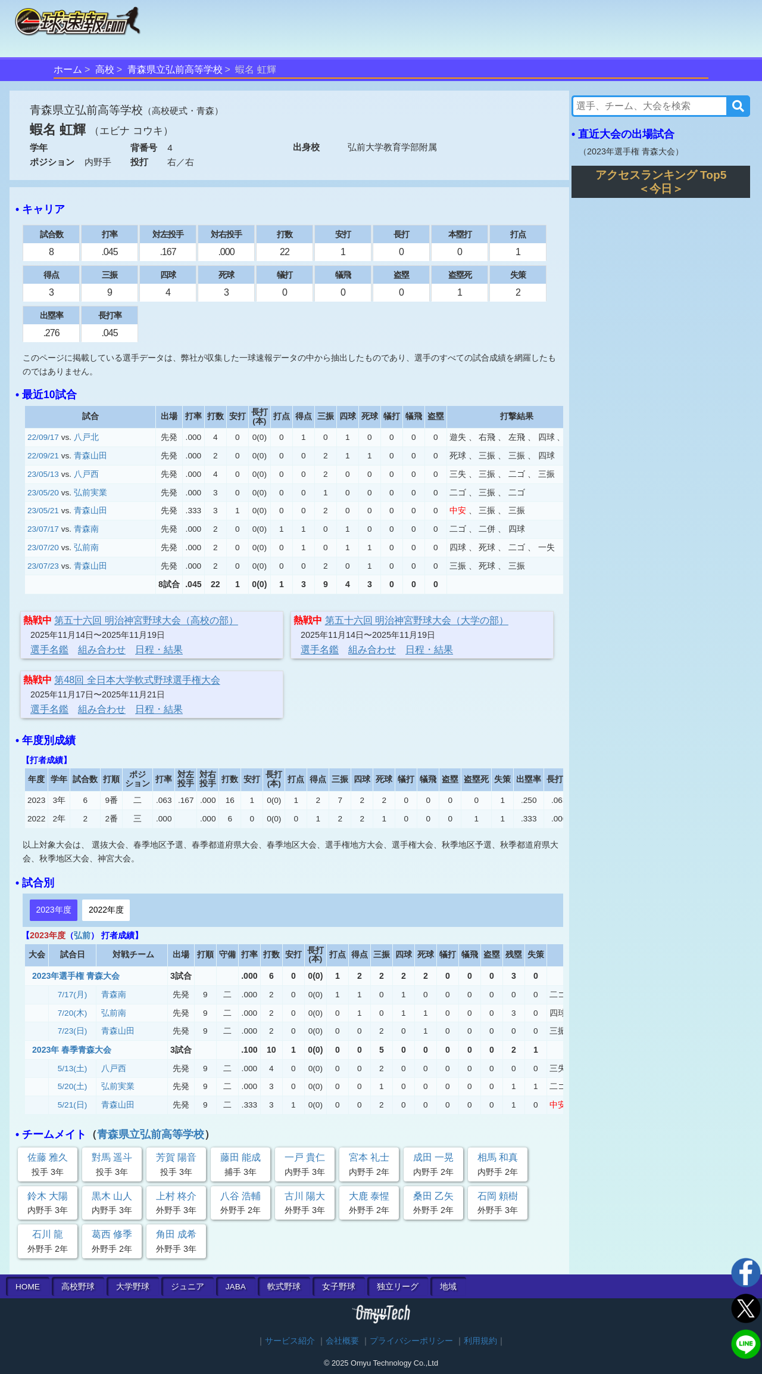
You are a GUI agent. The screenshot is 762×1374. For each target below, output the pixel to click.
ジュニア (187, 1286)
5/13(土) (73, 1068)
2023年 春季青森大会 (71, 1049)
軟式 (284, 1286)
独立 (398, 1286)
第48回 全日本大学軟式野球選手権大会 (137, 680)
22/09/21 (43, 455)
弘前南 (86, 547)
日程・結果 (159, 649)
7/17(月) (73, 994)
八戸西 (86, 474)
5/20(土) (73, 1086)
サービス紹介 (290, 1340)
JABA (236, 1286)
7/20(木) (73, 1013)
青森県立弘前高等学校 (175, 69)
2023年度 (53, 909)
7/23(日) (73, 1030)
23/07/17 (43, 529)
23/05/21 (43, 510)
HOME (27, 1286)
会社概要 (342, 1340)
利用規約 (480, 1340)
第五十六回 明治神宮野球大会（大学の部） (416, 620)
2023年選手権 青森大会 (76, 976)
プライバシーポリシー (411, 1340)
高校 (104, 69)
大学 (132, 1286)
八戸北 (86, 437)
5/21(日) (73, 1104)
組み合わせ (102, 649)
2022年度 (106, 909)
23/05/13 (43, 474)
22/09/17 (43, 437)
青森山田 (90, 455)
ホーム (68, 69)
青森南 (86, 529)
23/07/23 (43, 566)
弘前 (82, 935)
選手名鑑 (49, 649)
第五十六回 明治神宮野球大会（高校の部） (146, 620)
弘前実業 (90, 492)
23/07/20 (43, 547)
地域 (448, 1286)
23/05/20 (43, 492)
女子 (338, 1286)
